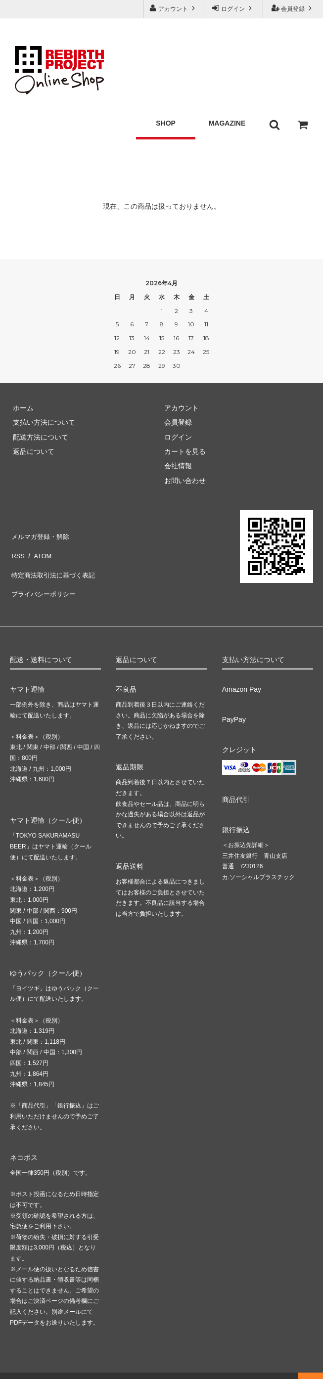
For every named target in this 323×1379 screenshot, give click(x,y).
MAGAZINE (227, 115)
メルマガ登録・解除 (41, 534)
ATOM (39, 549)
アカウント (173, 8)
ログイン (233, 8)
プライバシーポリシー (44, 578)
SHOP (166, 115)
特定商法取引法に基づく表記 (55, 564)
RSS (17, 549)
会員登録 (293, 8)
